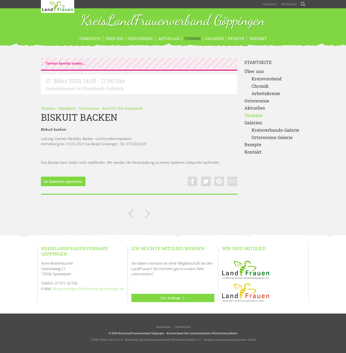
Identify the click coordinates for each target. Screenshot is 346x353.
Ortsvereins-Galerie (272, 137)
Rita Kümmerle (130, 108)
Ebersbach (67, 108)
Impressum (269, 4)
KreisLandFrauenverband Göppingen (173, 21)
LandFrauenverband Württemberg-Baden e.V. (172, 339)
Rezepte (236, 38)
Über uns (114, 38)
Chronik (260, 86)
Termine (192, 38)
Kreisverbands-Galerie (275, 130)
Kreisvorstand (267, 79)
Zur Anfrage (173, 298)
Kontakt (258, 38)
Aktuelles (168, 38)
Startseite (90, 38)
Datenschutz (289, 4)
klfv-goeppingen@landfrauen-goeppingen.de (88, 288)
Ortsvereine (140, 38)
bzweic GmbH (247, 339)
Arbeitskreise (266, 93)
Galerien (214, 38)
